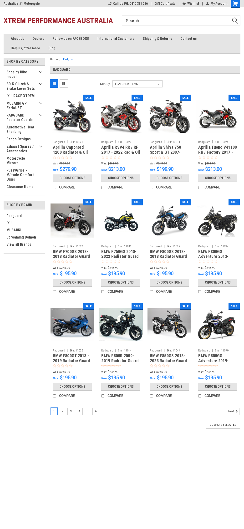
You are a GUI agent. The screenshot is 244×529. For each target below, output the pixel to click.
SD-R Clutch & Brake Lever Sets (20, 86)
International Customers (115, 38)
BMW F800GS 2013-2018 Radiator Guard (168, 254)
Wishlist (191, 3)
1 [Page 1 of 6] (54, 411)
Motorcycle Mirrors (15, 160)
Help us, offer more (25, 48)
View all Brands (18, 244)
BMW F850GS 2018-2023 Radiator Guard (168, 358)
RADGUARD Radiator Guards (19, 117)
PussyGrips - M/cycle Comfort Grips (20, 175)
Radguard (14, 216)
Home (54, 59)
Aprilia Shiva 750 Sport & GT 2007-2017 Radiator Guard (168, 152)
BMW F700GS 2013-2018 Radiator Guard (71, 254)
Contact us (188, 38)
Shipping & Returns (157, 38)
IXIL (9, 223)
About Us (17, 38)
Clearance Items (19, 186)
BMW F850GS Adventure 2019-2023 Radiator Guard (216, 360)
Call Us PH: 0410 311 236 (128, 3)
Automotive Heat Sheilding (20, 129)
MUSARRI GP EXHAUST (16, 105)
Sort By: (105, 84)
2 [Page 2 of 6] (62, 411)
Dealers (38, 38)
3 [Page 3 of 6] (71, 411)
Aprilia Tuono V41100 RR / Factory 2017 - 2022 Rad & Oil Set (217, 152)
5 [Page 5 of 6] (87, 411)
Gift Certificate (165, 3)
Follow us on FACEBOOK (71, 38)
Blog (51, 48)
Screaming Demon (21, 237)
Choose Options (72, 178)
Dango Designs (18, 139)
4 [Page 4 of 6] (79, 411)
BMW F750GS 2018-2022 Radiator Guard (119, 254)
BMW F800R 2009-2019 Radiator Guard (119, 358)
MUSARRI (13, 230)
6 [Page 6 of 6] (96, 411)
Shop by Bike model (16, 74)
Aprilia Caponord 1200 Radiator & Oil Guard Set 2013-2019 (72, 152)
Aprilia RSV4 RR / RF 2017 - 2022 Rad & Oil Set (120, 152)
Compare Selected (223, 425)
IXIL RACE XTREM (20, 96)
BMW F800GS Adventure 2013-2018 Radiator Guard (216, 256)
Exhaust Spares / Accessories (20, 148)
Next (233, 411)
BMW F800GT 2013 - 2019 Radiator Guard (71, 358)
